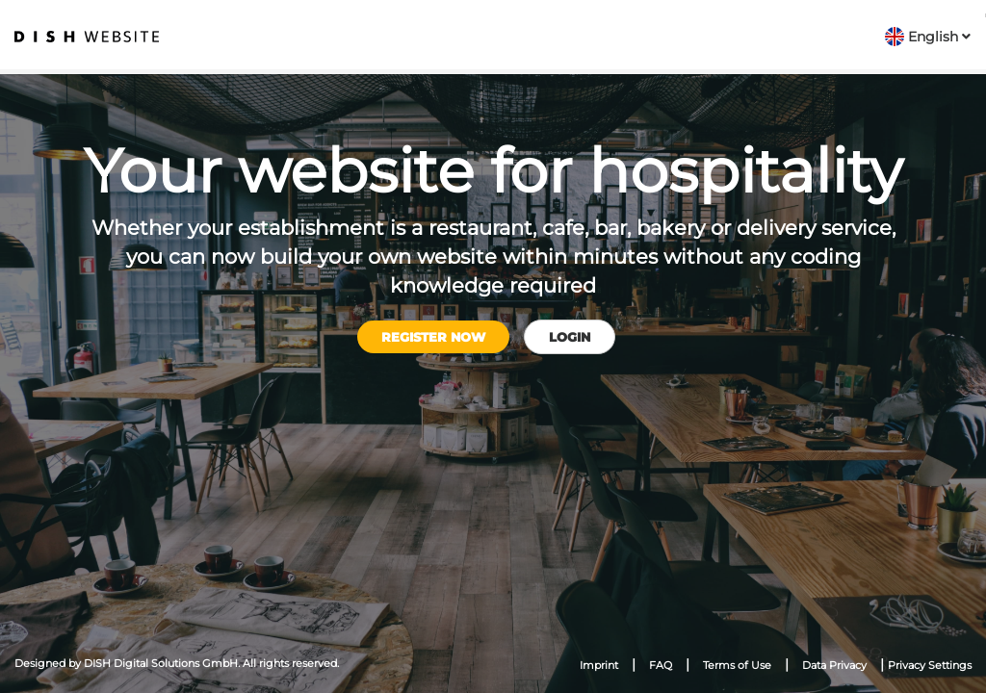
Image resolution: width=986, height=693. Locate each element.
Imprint (599, 665)
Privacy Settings (930, 665)
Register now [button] (433, 337)
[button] (927, 36)
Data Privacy (834, 665)
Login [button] (569, 337)
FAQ (660, 665)
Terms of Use (737, 665)
